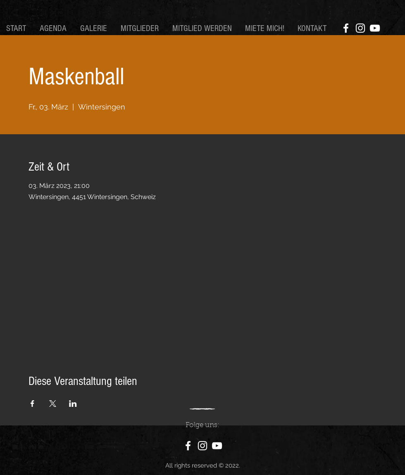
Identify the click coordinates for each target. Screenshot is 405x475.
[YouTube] (375, 28)
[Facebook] (346, 28)
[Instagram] (360, 28)
